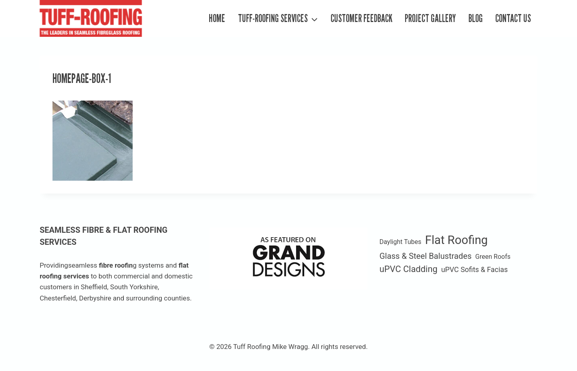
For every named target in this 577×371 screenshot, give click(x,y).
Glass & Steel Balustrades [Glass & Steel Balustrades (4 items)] (425, 256)
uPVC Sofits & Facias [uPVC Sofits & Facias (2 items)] (474, 269)
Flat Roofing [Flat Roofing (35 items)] (456, 240)
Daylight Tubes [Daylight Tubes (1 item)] (400, 242)
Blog (475, 18)
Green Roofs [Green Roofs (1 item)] (492, 256)
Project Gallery (430, 18)
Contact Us (513, 18)
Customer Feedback (361, 18)
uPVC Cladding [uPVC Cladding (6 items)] (408, 269)
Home (217, 18)
